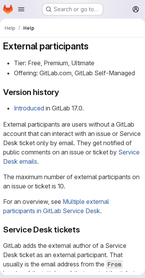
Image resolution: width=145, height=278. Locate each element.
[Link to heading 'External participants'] (94, 46)
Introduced (29, 108)
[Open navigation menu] (21, 9)
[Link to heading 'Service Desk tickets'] (84, 229)
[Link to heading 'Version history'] (63, 92)
